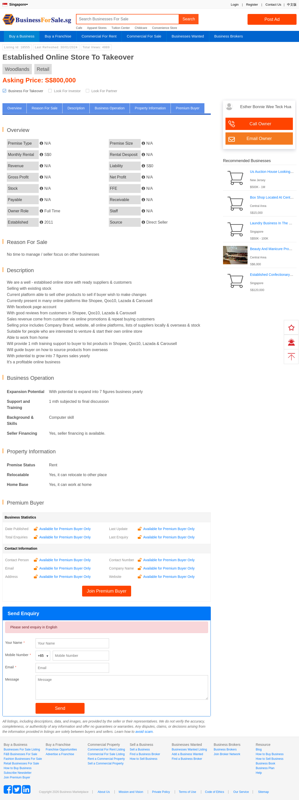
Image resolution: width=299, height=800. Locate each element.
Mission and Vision (131, 792)
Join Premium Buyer (106, 591)
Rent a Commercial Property (106, 759)
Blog (259, 749)
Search (189, 19)
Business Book (265, 763)
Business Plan (265, 768)
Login (235, 4)
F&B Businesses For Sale (20, 754)
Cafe (79, 28)
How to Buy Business (17, 768)
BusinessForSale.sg (36, 21)
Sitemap (263, 792)
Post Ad (272, 19)
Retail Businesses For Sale (21, 763)
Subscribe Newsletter (17, 773)
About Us (104, 792)
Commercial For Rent (99, 36)
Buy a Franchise (58, 36)
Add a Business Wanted (187, 754)
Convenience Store (164, 28)
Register (252, 4)
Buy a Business (21, 36)
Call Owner (260, 123)
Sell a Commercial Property (106, 763)
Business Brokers (228, 36)
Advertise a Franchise (60, 754)
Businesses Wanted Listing (189, 749)
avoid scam (144, 732)
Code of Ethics (214, 792)
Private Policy (161, 792)
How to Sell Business (143, 759)
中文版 (292, 4)
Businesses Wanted (188, 36)
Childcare (141, 28)
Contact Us (273, 4)
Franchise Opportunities (61, 749)
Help (259, 773)
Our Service (241, 792)
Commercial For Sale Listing (106, 754)
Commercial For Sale (144, 36)
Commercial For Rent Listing (106, 749)
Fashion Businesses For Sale (23, 759)
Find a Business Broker (145, 754)
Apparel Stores (96, 28)
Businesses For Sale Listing (22, 749)
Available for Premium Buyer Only (65, 529)
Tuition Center (121, 28)
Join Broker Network (227, 754)
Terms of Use (187, 792)
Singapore (15, 4)
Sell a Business (140, 749)
